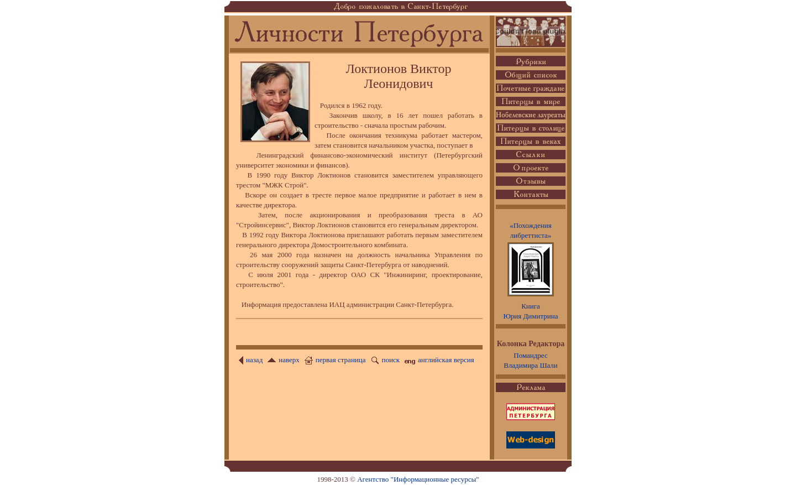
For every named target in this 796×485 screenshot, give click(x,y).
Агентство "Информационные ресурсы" (418, 479)
